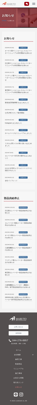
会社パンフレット (11, 180)
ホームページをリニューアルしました (18, 133)
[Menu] (33, 3)
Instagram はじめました (13, 123)
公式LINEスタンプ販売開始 (14, 113)
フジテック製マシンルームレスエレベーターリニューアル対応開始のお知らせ (18, 78)
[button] (26, 4)
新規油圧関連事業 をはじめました (17, 102)
